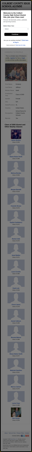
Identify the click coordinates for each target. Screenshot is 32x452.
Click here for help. (21, 45)
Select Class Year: (8, 26)
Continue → (16, 34)
